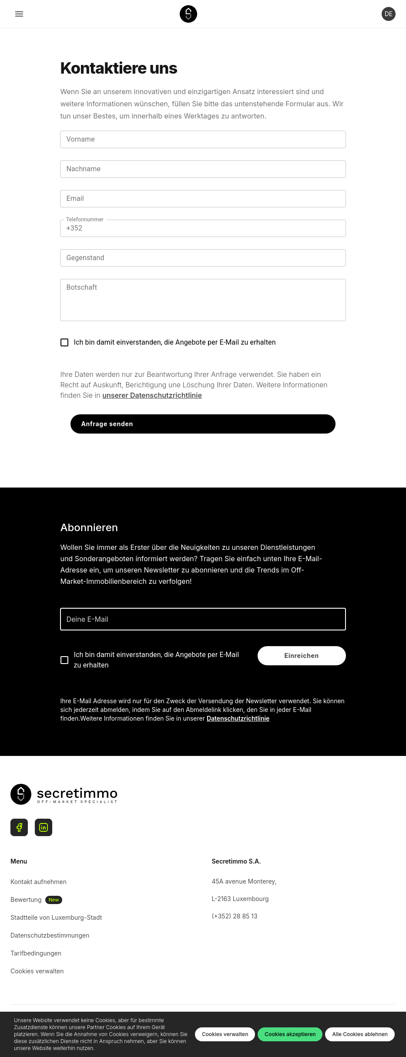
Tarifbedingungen (35, 953)
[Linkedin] (43, 827)
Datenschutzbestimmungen (49, 935)
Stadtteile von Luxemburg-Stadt (56, 917)
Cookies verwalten (37, 971)
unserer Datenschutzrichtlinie (152, 395)
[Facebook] (19, 827)
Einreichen (301, 655)
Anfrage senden (107, 423)
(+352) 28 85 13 (235, 916)
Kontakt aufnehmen (38, 881)
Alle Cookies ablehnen (360, 1034)
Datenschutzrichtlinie (238, 718)
